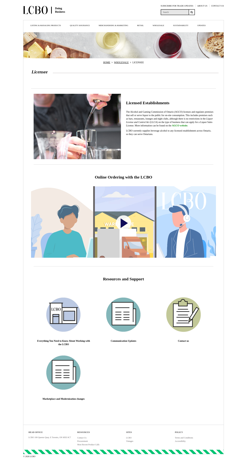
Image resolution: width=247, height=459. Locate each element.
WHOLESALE (121, 62)
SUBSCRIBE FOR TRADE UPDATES (177, 6)
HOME (106, 62)
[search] (175, 12)
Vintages (129, 441)
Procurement (82, 441)
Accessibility (180, 441)
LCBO (129, 438)
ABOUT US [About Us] (202, 6)
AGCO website (179, 125)
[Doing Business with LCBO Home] (56, 17)
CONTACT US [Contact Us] (217, 6)
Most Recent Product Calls (88, 444)
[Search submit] (192, 12)
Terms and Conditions (184, 438)
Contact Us (82, 438)
